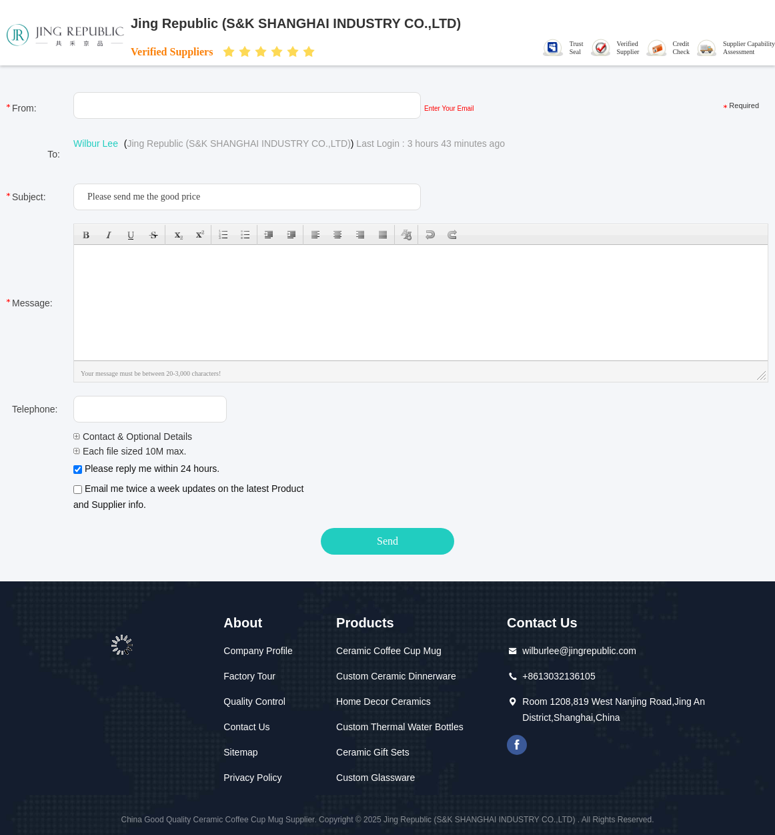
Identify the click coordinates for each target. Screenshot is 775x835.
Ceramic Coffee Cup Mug (389, 650)
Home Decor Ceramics (383, 701)
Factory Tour (249, 676)
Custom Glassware (375, 777)
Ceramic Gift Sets (373, 752)
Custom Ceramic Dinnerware (396, 676)
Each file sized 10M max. (130, 451)
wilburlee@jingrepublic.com (579, 650)
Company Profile (258, 650)
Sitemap (240, 752)
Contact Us (246, 727)
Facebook (517, 745)
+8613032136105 (558, 676)
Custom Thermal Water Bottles (400, 727)
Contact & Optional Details (132, 436)
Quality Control (254, 701)
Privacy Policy (252, 777)
